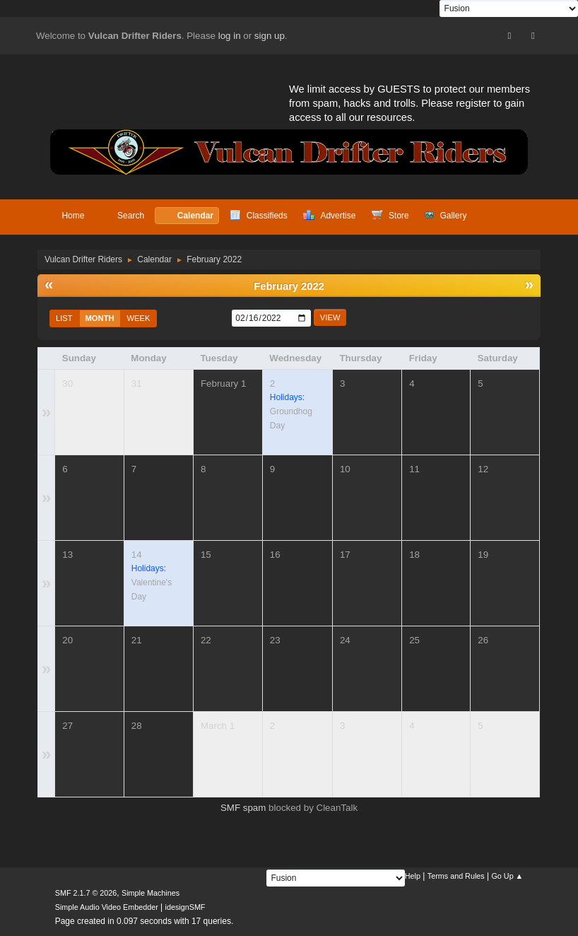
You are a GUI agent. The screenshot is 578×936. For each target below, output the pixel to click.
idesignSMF (185, 907)
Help (412, 876)
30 (67, 383)
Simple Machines (150, 893)
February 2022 (289, 286)
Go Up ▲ (507, 876)
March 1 (218, 725)
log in (229, 35)
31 (136, 383)
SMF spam (243, 807)
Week (139, 318)
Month (99, 318)
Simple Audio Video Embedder (106, 907)
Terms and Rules (456, 876)
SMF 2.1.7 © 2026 (86, 893)
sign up (269, 35)
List (64, 318)
